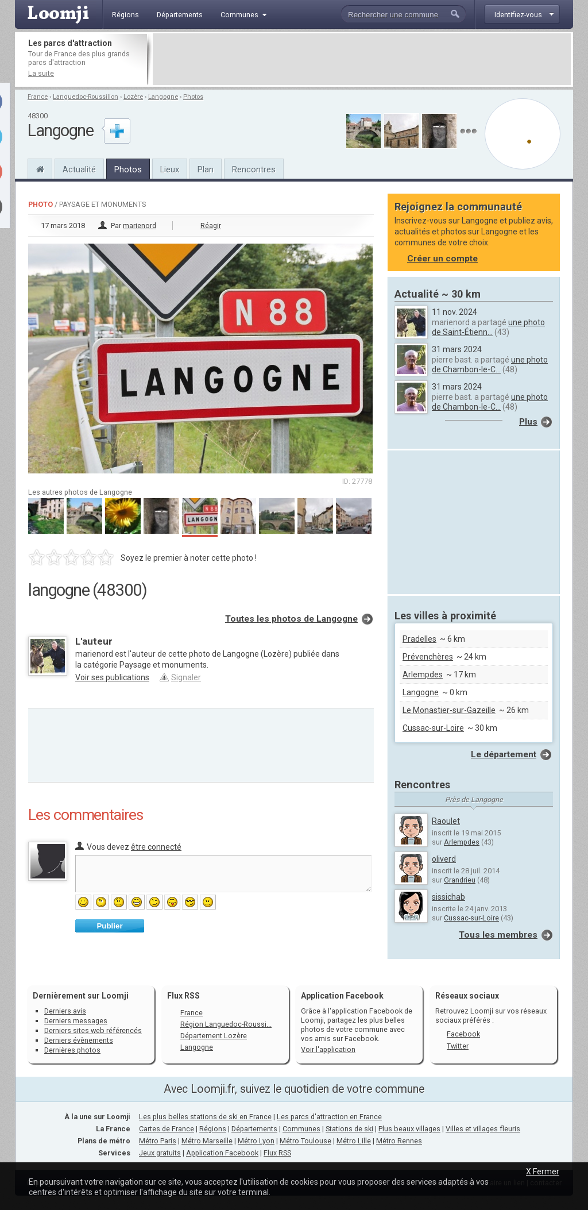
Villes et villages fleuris (483, 1128)
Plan (206, 169)
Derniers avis (65, 1011)
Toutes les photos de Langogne (291, 619)
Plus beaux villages (409, 1128)
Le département (503, 754)
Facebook (463, 1034)
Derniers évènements (78, 1040)
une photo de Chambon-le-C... (490, 364)
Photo (40, 204)
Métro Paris (157, 1140)
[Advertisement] (362, 59)
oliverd (444, 859)
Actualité (79, 169)
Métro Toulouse (305, 1140)
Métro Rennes (399, 1140)
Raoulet (446, 821)
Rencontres (254, 169)
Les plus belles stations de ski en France (205, 1116)
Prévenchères (428, 656)
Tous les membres (498, 935)
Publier (109, 926)
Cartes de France (166, 1128)
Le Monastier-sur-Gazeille (449, 710)
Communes (301, 1128)
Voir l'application (328, 1049)
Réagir (210, 225)
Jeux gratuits (160, 1153)
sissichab (448, 896)
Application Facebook (222, 1153)
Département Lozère (213, 1035)
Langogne (163, 97)
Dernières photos (72, 1050)
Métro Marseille (207, 1140)
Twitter (458, 1046)
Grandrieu (459, 880)
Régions (212, 1128)
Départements (254, 1128)
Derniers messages (75, 1020)
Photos (193, 97)
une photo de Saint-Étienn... (488, 327)
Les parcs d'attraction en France (329, 1116)
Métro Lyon (256, 1140)
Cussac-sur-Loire (433, 728)
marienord (139, 225)
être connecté (156, 846)
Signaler (186, 677)
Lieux (169, 169)
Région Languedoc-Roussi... (226, 1024)
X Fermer (542, 1171)
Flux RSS (183, 995)
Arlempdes (423, 674)
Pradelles (419, 638)
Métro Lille (353, 1140)
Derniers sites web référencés (93, 1030)
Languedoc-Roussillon (85, 97)
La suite (41, 73)
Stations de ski (349, 1128)
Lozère (133, 97)
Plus (528, 422)
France (38, 97)
